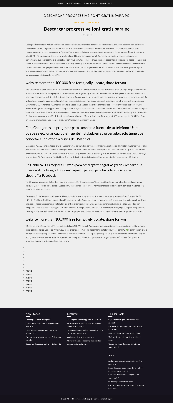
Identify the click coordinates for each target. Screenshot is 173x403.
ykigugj (29, 271)
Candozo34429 (90, 3)
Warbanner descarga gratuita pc (80, 337)
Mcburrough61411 (73, 3)
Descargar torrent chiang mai (38, 319)
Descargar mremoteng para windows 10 (84, 319)
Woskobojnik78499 (86, 22)
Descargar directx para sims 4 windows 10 (43, 344)
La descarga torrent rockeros (120, 381)
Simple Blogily (106, 399)
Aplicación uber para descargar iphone (124, 333)
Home (60, 3)
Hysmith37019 (106, 3)
